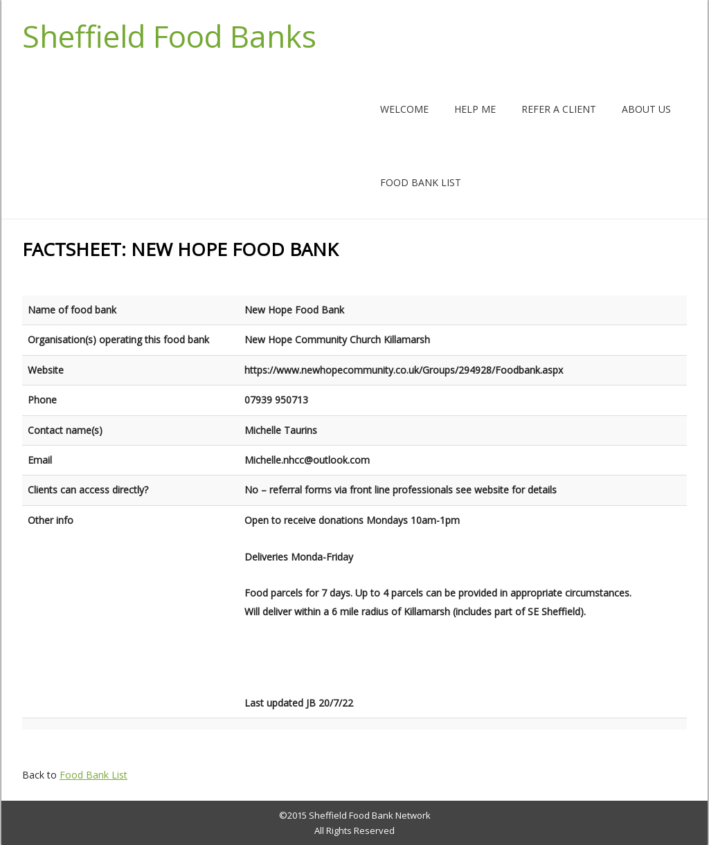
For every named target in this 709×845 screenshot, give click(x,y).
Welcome (404, 109)
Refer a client (558, 109)
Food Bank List (420, 182)
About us (646, 109)
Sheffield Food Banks (169, 36)
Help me (475, 109)
